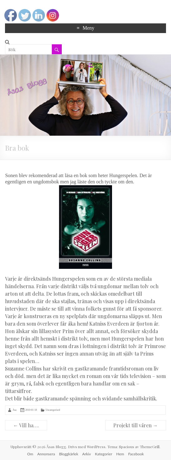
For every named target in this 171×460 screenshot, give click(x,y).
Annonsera (46, 454)
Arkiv (86, 454)
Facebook (136, 454)
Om (30, 454)
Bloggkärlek (68, 454)
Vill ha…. (26, 425)
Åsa (14, 410)
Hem (120, 454)
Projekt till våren (135, 425)
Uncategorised (53, 410)
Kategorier (103, 454)
